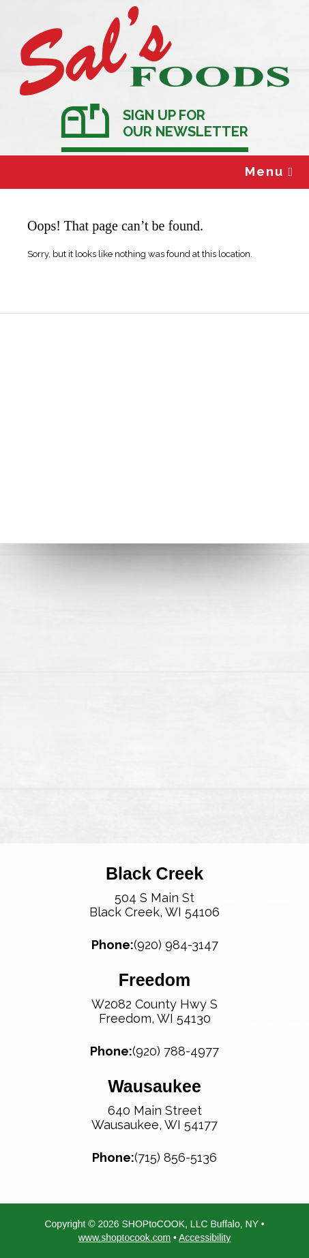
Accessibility (205, 1237)
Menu (269, 171)
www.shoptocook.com (124, 1237)
